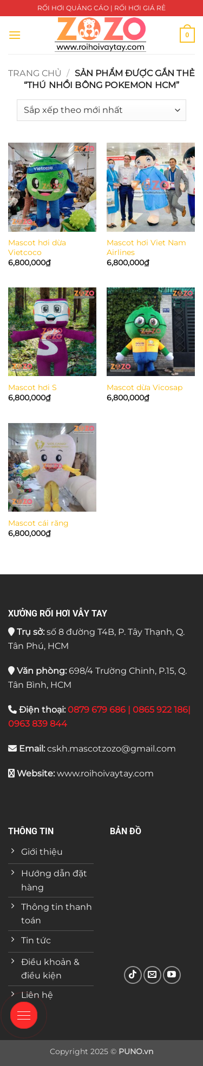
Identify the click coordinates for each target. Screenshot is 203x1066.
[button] (14, 35)
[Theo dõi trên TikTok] (133, 975)
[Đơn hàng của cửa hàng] (101, 110)
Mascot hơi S (32, 387)
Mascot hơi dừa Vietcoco (37, 247)
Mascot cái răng (38, 523)
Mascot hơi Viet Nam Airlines (146, 247)
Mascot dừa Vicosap (144, 387)
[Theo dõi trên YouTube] (172, 975)
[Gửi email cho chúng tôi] (152, 975)
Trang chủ (35, 73)
